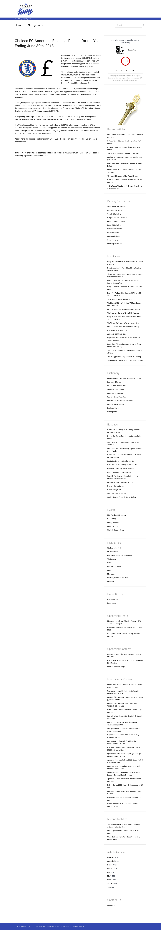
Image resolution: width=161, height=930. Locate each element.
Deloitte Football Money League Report (77, 83)
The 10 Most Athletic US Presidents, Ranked (123, 153)
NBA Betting (111, 519)
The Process (111, 559)
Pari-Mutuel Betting (114, 382)
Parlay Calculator (113, 236)
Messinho (110, 581)
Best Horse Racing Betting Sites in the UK (122, 465)
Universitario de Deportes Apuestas (120, 401)
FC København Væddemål (116, 386)
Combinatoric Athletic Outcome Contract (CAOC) (124, 378)
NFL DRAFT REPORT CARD (117, 330)
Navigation (34, 25)
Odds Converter (113, 240)
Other (109, 880)
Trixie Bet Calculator (114, 214)
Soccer (109, 883)
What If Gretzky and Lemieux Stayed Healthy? (123, 327)
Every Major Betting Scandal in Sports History (123, 309)
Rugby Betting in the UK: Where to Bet (120, 461)
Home (18, 25)
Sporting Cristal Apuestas (116, 397)
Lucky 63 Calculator (114, 225)
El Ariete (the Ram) (114, 566)
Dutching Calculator (114, 244)
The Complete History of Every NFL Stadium (123, 313)
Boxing (109, 865)
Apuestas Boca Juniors (115, 389)
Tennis (109, 887)
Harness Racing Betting (115, 486)
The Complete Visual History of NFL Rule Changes (125, 360)
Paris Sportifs (112, 412)
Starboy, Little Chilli (114, 548)
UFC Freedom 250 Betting (116, 515)
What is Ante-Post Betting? (117, 493)
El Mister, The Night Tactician (117, 578)
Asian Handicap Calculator (116, 206)
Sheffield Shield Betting (115, 530)
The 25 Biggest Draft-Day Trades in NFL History (124, 357)
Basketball (111, 861)
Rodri (109, 570)
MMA (109, 876)
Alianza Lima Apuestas (115, 404)
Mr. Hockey (111, 574)
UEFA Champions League (116, 667)
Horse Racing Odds (114, 490)
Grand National (112, 599)
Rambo (110, 563)
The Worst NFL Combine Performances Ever (123, 323)
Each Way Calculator (114, 210)
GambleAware (132, 50)
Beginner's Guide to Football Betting (120, 482)
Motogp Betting (113, 522)
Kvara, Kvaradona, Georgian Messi (119, 555)
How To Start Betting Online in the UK (120, 468)
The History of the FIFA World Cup (119, 299)
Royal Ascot (111, 603)
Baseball (110, 857)
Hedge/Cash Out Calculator (117, 218)
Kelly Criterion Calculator (116, 221)
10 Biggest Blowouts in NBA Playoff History (123, 176)
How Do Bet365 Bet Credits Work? (119, 472)
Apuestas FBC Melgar (115, 393)
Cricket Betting (112, 526)
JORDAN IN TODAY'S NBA (116, 334)
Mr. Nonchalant (112, 552)
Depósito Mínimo (113, 408)
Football (110, 869)
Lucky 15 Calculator (114, 232)
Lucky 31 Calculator (114, 229)
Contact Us (111, 905)
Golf (108, 872)
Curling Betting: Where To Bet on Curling (121, 497)
